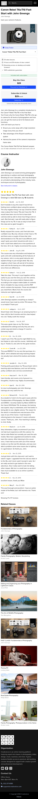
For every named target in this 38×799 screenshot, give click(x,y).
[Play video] (19, 34)
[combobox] (20, 3)
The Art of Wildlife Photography (12, 613)
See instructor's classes (9, 186)
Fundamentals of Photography (11, 529)
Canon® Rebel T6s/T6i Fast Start (14, 52)
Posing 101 (4, 668)
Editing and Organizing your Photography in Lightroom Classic (16, 584)
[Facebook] (6, 768)
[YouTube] (2, 768)
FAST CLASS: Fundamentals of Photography (16, 640)
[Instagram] (10, 768)
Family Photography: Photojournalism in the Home (18, 723)
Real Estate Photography (9, 695)
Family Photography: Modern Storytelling (15, 556)
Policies (19, 797)
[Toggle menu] (35, 3)
